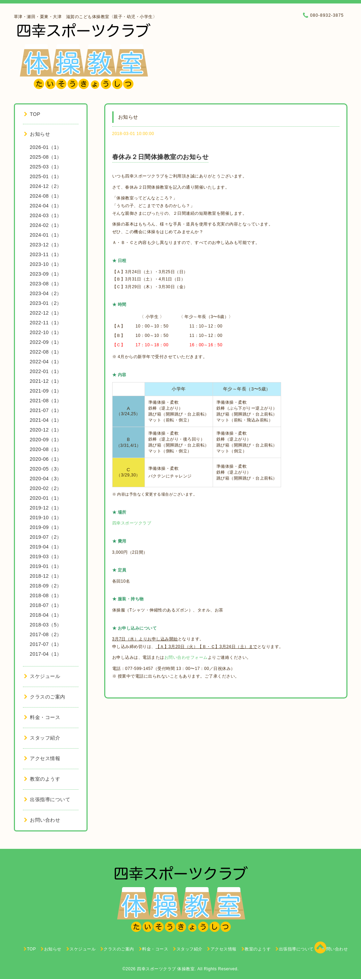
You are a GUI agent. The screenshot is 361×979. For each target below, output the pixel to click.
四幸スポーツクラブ (131, 523)
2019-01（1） (46, 566)
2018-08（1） (46, 595)
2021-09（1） (46, 391)
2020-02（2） (46, 488)
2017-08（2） (46, 634)
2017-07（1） (46, 644)
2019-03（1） (46, 556)
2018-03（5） (46, 624)
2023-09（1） (46, 274)
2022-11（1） (46, 322)
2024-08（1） (46, 196)
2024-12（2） (46, 186)
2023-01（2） (46, 303)
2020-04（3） (46, 478)
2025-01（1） (46, 176)
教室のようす (42, 779)
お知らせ (37, 134)
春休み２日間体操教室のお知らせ (160, 156)
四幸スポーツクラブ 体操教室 (166, 968)
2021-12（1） (46, 381)
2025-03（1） (46, 166)
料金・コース (42, 717)
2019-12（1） (46, 508)
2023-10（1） (46, 264)
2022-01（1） (46, 371)
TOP (32, 114)
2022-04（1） (46, 361)
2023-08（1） (46, 283)
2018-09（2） (46, 586)
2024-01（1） (46, 235)
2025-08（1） (46, 157)
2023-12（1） (46, 244)
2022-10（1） (46, 332)
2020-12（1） (46, 430)
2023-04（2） (46, 293)
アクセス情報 (42, 758)
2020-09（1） (46, 439)
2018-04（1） (46, 615)
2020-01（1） (46, 498)
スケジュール (42, 676)
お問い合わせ (42, 820)
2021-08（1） (46, 400)
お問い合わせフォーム (186, 657)
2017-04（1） (46, 654)
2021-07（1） (46, 410)
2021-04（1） (46, 420)
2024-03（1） (46, 215)
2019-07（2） (46, 537)
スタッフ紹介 (42, 738)
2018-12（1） (46, 576)
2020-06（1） (46, 459)
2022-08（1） (46, 352)
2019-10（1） (46, 517)
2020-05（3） (46, 469)
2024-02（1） (46, 225)
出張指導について (47, 799)
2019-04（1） (46, 547)
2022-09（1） (46, 342)
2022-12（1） (46, 313)
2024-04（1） (46, 205)
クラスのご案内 (44, 697)
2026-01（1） (46, 147)
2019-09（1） (46, 527)
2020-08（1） (46, 449)
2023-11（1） (46, 254)
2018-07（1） (46, 605)
